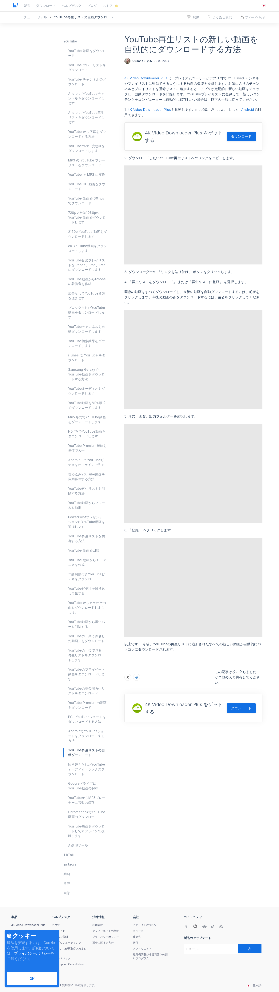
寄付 (135, 942)
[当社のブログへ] (221, 926)
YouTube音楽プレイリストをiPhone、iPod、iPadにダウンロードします (87, 265)
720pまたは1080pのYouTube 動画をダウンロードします (87, 217)
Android (247, 110)
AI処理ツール (78, 845)
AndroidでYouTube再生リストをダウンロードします (86, 117)
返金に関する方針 (103, 942)
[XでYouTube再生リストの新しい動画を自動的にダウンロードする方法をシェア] (127, 634)
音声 (66, 883)
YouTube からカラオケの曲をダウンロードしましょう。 (87, 607)
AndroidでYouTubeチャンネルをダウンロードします (86, 98)
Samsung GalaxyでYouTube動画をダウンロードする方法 (86, 374)
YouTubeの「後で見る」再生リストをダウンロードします (86, 655)
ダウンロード (241, 136)
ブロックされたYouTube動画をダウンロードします (86, 312)
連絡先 (137, 936)
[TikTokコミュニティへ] (212, 926)
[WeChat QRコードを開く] (195, 926)
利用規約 (97, 925)
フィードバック (61, 958)
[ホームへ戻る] (15, 5)
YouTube (70, 41)
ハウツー (57, 925)
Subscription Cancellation (68, 964)
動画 (66, 874)
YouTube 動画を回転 (83, 550)
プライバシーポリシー (105, 936)
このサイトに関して (145, 925)
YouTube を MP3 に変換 (86, 175)
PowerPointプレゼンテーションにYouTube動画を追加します (87, 522)
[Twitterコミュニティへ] (186, 926)
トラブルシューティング (66, 942)
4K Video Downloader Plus (146, 78)
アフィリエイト (142, 948)
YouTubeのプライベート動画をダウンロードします (86, 674)
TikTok (68, 855)
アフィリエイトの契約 (105, 930)
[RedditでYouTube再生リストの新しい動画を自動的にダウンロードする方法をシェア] (136, 634)
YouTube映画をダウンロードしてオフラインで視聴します (86, 831)
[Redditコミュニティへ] (204, 926)
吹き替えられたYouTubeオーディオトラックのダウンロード (86, 769)
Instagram (71, 864)
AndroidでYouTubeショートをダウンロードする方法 (86, 736)
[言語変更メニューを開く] (264, 6)
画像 (66, 893)
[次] (249, 948)
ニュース (138, 930)
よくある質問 (60, 936)
